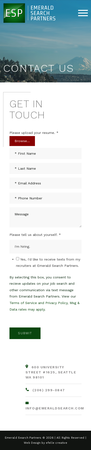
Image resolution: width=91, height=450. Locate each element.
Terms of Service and (27, 303)
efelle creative (56, 442)
